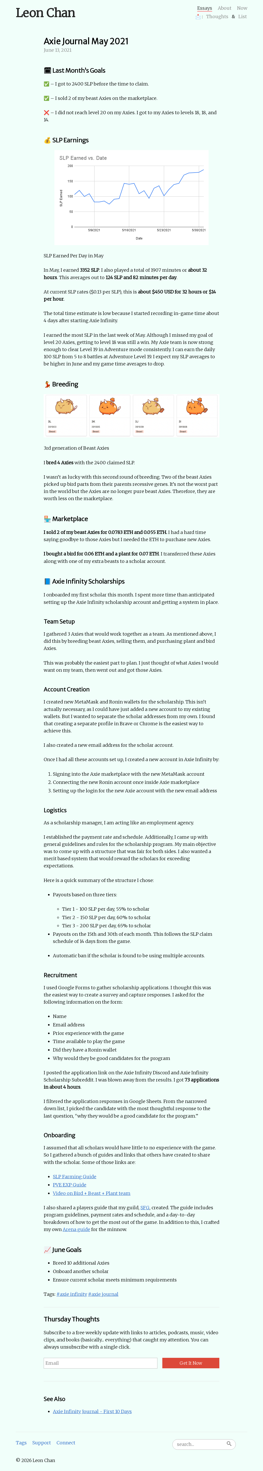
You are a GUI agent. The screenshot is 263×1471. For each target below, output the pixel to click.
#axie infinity (72, 1294)
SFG (144, 1208)
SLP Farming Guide (74, 1177)
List (242, 16)
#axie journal (103, 1294)
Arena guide (76, 1229)
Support (41, 1443)
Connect (66, 1443)
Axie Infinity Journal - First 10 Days (92, 1411)
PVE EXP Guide (69, 1185)
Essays (204, 8)
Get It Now (191, 1363)
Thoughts (217, 16)
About (224, 8)
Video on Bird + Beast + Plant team (91, 1193)
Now (242, 8)
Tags (21, 1443)
